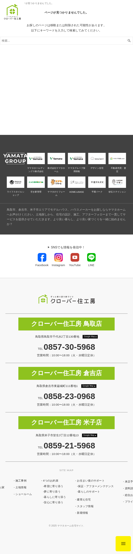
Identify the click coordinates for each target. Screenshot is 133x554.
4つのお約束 (50, 480)
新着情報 (82, 512)
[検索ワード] (66, 41)
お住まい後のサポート (91, 480)
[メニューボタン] (123, 543)
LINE (91, 265)
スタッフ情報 (85, 506)
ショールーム (23, 494)
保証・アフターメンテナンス (96, 486)
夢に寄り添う (52, 491)
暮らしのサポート (89, 491)
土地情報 (20, 487)
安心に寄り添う (53, 502)
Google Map (89, 336)
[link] (42, 260)
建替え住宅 (84, 499)
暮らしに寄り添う (55, 497)
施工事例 (20, 480)
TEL (66, 348)
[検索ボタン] (129, 41)
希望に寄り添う (53, 486)
